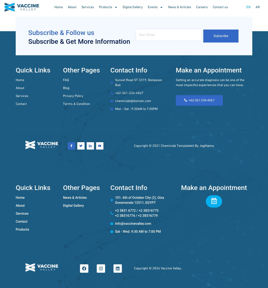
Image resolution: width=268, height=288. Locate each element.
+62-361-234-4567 (199, 100)
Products (108, 7)
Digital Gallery (133, 7)
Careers (202, 7)
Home (58, 7)
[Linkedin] (90, 146)
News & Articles (179, 7)
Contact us (220, 7)
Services (87, 7)
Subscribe (221, 36)
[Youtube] (99, 146)
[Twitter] (81, 146)
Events (155, 7)
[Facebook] (71, 146)
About (72, 7)
